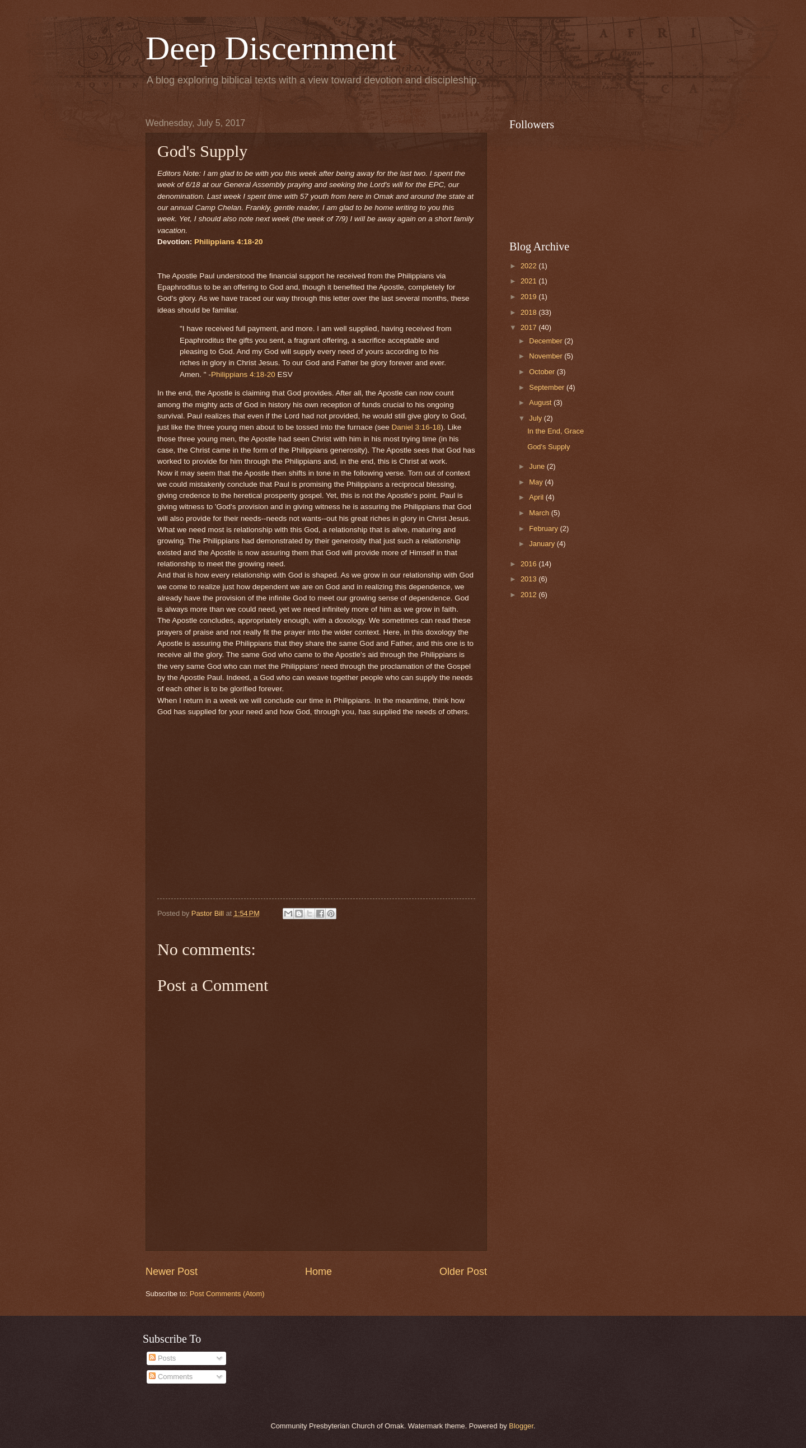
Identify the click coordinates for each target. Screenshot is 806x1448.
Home (318, 1271)
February (544, 528)
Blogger (521, 1426)
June (538, 466)
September (547, 387)
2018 (529, 312)
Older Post (463, 1271)
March (540, 513)
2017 (529, 327)
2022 (529, 266)
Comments (171, 1376)
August (541, 402)
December (546, 341)
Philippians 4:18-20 (228, 242)
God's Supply (548, 447)
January (542, 543)
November (546, 356)
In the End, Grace (555, 431)
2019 (529, 296)
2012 (529, 594)
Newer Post (172, 1271)
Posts (162, 1358)
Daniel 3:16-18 (416, 427)
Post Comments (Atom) (227, 1293)
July (536, 418)
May (537, 482)
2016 (529, 564)
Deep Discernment (271, 48)
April (537, 497)
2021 (529, 281)
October (542, 371)
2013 (529, 579)
